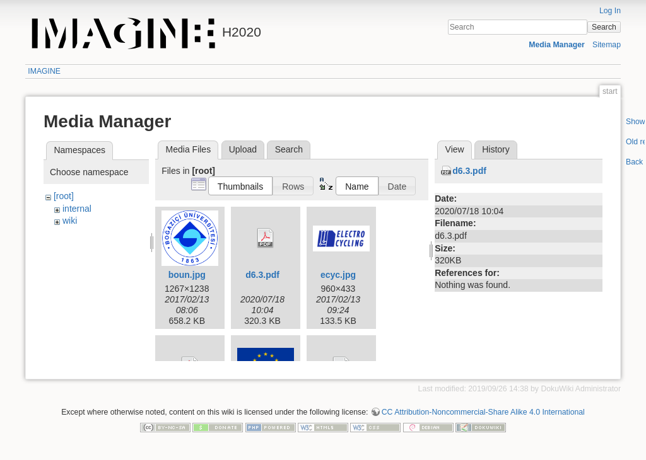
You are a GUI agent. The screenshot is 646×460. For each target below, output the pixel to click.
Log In (610, 10)
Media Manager (557, 44)
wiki (69, 221)
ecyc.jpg (338, 275)
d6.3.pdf (262, 275)
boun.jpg (187, 275)
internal (76, 209)
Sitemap (606, 44)
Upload (243, 149)
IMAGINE (44, 71)
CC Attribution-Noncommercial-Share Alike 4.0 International (483, 418)
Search (604, 27)
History (496, 149)
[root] (64, 196)
